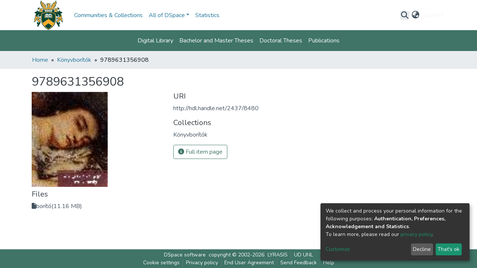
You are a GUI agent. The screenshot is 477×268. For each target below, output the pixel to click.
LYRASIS (278, 254)
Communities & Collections (108, 15)
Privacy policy (202, 262)
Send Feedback (298, 262)
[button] (416, 15)
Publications (323, 40)
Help (328, 262)
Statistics (207, 15)
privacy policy (416, 234)
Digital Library (155, 40)
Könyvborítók (74, 60)
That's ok (448, 249)
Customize (338, 249)
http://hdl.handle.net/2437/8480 (216, 108)
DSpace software (185, 254)
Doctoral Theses (280, 40)
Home (40, 60)
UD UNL (303, 254)
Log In (431, 15)
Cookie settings (161, 262)
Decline (422, 249)
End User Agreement (249, 262)
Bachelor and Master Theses (216, 40)
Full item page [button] (200, 152)
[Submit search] (405, 15)
